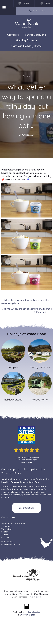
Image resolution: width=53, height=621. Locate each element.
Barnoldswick (34, 612)
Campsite (13, 34)
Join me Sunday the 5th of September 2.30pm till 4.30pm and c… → (27, 310)
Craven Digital (28, 615)
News (26, 76)
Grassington (14, 494)
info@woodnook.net (10, 544)
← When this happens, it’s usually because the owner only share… (25, 302)
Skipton (4, 494)
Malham (5, 497)
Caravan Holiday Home (26, 46)
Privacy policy (35, 597)
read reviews (26, 462)
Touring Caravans (34, 34)
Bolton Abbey (41, 494)
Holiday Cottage (26, 40)
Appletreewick (27, 494)
